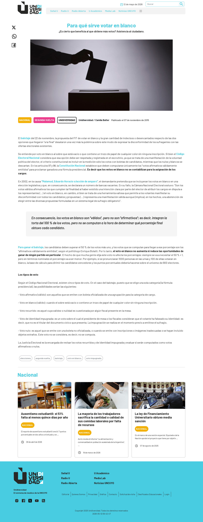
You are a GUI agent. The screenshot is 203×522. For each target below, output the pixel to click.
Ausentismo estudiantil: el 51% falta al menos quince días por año (44, 415)
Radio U (65, 10)
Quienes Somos (78, 494)
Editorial (65, 494)
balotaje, (59, 358)
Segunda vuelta (44, 120)
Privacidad (92, 494)
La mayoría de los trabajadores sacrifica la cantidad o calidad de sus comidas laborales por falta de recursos (101, 419)
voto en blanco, (74, 358)
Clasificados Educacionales (150, 494)
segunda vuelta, (42, 358)
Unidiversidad (67, 120)
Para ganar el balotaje (31, 247)
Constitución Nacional (72, 165)
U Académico (95, 10)
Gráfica (103, 494)
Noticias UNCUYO (127, 10)
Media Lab (110, 10)
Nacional (24, 120)
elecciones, (25, 358)
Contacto (113, 494)
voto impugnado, (94, 358)
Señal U (54, 10)
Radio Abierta (79, 10)
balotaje (25, 138)
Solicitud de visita (127, 494)
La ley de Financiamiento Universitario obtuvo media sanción (153, 417)
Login (166, 494)
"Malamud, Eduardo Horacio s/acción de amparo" (69, 181)
